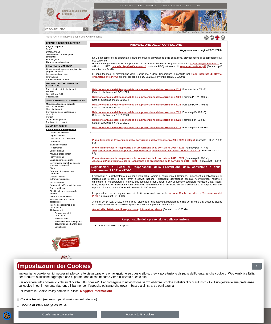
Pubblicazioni (52, 97)
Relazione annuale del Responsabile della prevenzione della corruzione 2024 (136, 89)
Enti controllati (57, 151)
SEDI (188, 5)
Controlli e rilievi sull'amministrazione (60, 178)
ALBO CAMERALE (147, 5)
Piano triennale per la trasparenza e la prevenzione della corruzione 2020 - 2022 (138, 147)
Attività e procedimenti (61, 154)
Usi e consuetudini (55, 106)
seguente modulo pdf (193, 66)
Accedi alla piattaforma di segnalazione (115, 209)
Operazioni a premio (56, 119)
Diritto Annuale (53, 52)
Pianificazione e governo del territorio (63, 192)
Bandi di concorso (59, 145)
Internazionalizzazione (57, 74)
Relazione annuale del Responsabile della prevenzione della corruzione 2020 (136, 119)
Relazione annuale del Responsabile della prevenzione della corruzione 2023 (136, 97)
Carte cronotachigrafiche (58, 62)
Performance (56, 148)
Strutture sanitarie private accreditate (62, 200)
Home (49, 36)
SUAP (49, 49)
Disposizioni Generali (60, 132)
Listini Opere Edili (54, 94)
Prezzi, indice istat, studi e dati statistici (61, 90)
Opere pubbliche (58, 188)
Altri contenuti (94, 36)
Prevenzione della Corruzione (63, 214)
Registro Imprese (54, 46)
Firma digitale (52, 59)
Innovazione (52, 77)
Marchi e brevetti (54, 109)
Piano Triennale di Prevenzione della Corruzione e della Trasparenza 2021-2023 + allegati (143, 140)
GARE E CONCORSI (171, 5)
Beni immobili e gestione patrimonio (62, 172)
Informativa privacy (151, 209)
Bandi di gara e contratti (61, 160)
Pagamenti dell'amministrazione (65, 185)
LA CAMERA (126, 5)
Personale (55, 141)
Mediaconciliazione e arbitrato (60, 104)
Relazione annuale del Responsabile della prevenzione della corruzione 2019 (136, 127)
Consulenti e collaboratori (62, 138)
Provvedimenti (57, 157)
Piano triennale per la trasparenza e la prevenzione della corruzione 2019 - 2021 (138, 158)
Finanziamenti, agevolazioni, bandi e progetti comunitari (64, 70)
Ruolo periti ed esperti (57, 122)
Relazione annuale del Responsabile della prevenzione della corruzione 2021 (136, 112)
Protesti (50, 117)
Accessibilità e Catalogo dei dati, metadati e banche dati (68, 222)
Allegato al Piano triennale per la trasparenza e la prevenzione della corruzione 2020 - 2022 (146, 150)
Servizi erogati (57, 182)
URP (197, 5)
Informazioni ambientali (61, 196)
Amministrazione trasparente (69, 36)
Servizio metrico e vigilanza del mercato (61, 113)
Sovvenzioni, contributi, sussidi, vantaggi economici (65, 164)
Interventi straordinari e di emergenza (62, 206)
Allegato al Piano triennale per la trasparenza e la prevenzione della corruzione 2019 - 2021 (144, 161)
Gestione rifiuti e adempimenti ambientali (60, 55)
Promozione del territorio (58, 79)
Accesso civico (62, 218)
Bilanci (53, 168)
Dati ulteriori (60, 227)
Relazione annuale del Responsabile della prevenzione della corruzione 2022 (136, 104)
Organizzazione (57, 135)
